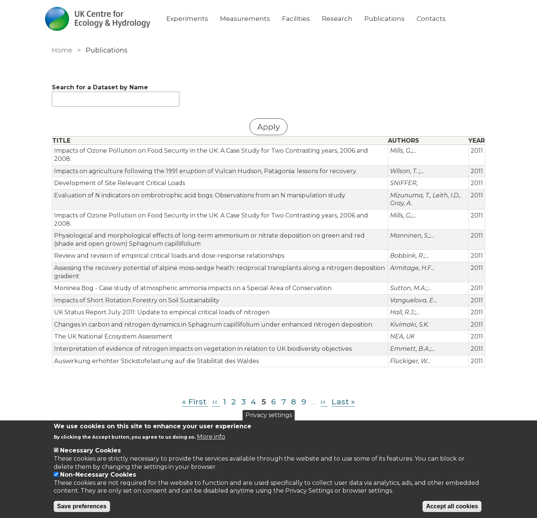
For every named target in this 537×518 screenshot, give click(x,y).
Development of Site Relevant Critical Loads (118, 175)
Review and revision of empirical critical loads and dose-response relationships (168, 239)
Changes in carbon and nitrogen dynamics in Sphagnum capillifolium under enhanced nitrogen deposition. (212, 308)
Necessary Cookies (90, 450)
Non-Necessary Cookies (98, 474)
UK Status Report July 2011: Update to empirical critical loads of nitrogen (160, 296)
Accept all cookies (452, 506)
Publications (394, 18)
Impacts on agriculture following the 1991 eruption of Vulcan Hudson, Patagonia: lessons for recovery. (204, 162)
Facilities (305, 18)
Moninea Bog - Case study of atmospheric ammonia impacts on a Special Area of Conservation (191, 272)
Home (60, 50)
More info (211, 436)
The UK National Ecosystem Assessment (112, 320)
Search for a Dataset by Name (98, 87)
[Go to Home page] (107, 18)
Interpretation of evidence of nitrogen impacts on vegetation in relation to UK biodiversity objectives (201, 332)
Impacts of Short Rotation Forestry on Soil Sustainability (135, 284)
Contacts (440, 18)
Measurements (254, 18)
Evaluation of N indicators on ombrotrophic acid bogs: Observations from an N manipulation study (198, 187)
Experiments (196, 18)
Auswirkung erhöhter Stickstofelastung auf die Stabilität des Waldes (155, 344)
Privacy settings (268, 415)
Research (346, 18)
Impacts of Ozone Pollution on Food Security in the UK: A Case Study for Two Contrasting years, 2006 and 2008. (219, 150)
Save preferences (82, 506)
